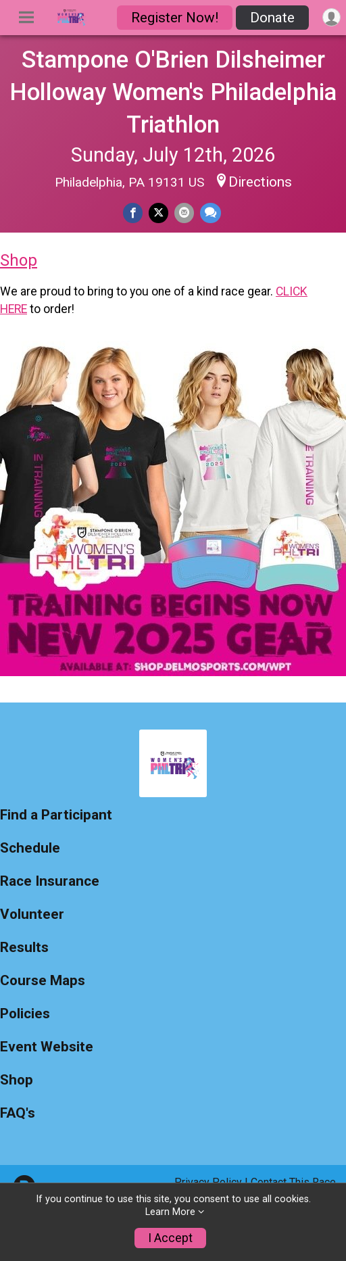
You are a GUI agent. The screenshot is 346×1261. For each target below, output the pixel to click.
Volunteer (32, 914)
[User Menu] (331, 17)
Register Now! (174, 17)
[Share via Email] (184, 212)
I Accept (170, 1238)
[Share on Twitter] (158, 212)
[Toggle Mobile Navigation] (26, 17)
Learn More (170, 1212)
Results (24, 947)
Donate (272, 17)
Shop (18, 260)
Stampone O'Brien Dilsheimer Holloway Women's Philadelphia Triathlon (173, 92)
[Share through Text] (210, 212)
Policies (25, 1014)
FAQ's (17, 1113)
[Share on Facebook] (133, 212)
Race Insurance (49, 881)
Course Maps (42, 981)
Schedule (30, 848)
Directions (260, 182)
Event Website (46, 1047)
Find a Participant (56, 815)
